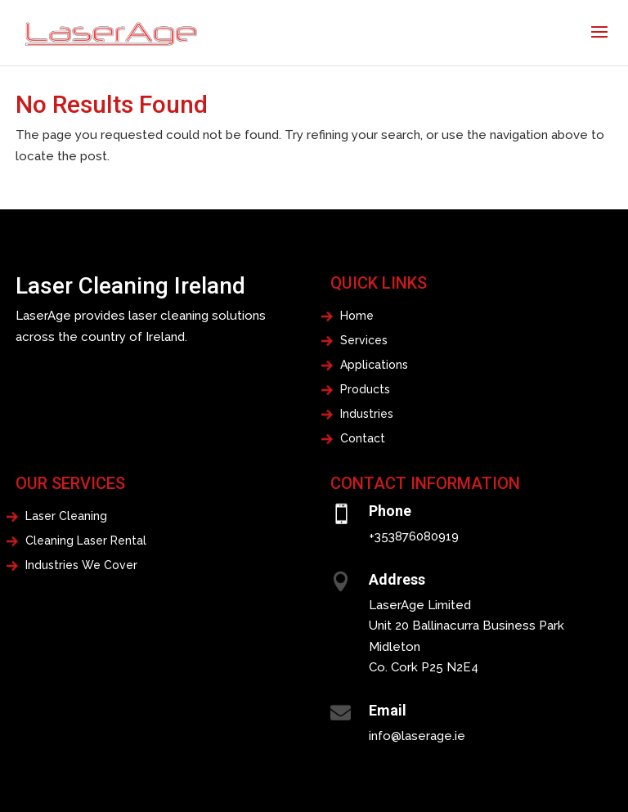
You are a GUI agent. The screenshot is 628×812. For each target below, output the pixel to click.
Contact (362, 439)
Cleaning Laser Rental (85, 541)
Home (357, 316)
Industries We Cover (81, 565)
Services (364, 340)
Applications (374, 365)
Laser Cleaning (66, 516)
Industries (366, 414)
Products (365, 390)
